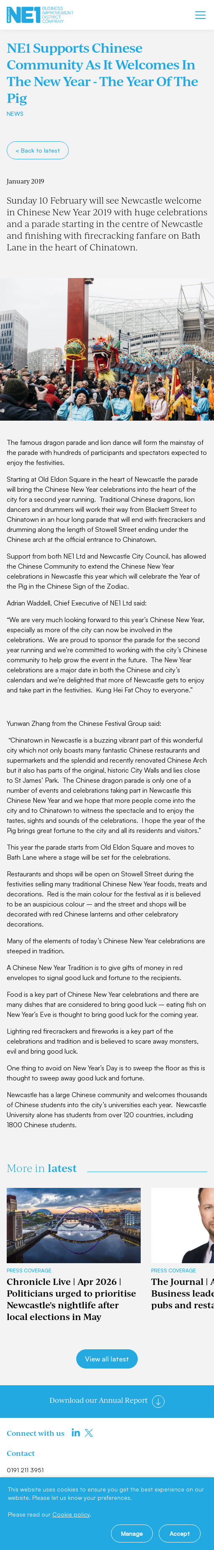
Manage (132, 1533)
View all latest (107, 1359)
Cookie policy (71, 1514)
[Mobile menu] (200, 15)
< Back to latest (37, 150)
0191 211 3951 (25, 1469)
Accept (180, 1533)
